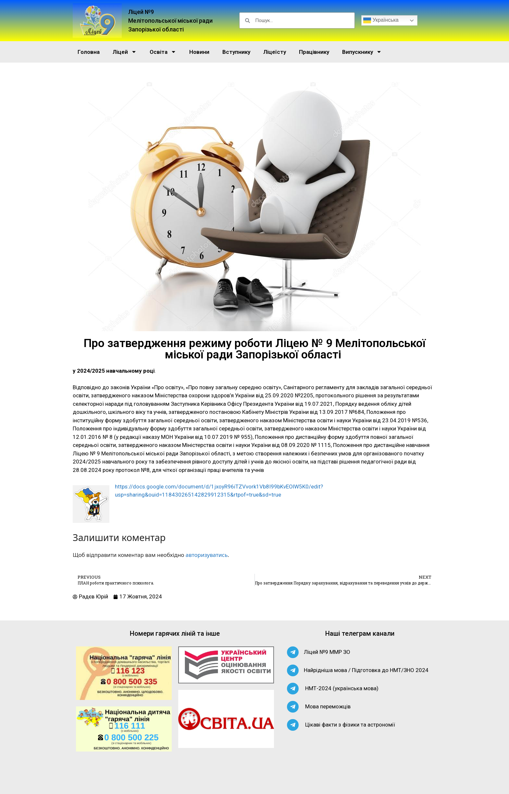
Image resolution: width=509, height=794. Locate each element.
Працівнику (314, 52)
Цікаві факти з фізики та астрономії (350, 724)
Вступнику (236, 52)
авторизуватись (207, 555)
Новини (199, 52)
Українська (381, 20)
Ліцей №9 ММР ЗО (327, 652)
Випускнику (362, 52)
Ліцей (125, 52)
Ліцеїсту (274, 52)
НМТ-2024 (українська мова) (342, 688)
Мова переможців (328, 706)
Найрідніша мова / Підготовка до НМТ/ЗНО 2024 (366, 670)
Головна (89, 52)
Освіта (163, 52)
